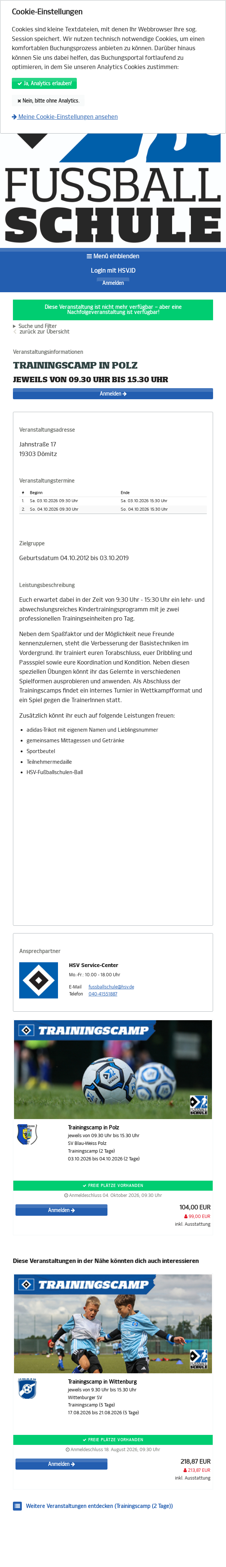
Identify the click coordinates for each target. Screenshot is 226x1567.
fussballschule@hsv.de (111, 987)
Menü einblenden (113, 256)
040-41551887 (103, 994)
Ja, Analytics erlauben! (44, 83)
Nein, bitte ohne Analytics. (48, 101)
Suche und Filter (37, 326)
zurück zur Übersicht (44, 332)
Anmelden (113, 283)
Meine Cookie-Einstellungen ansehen (65, 116)
